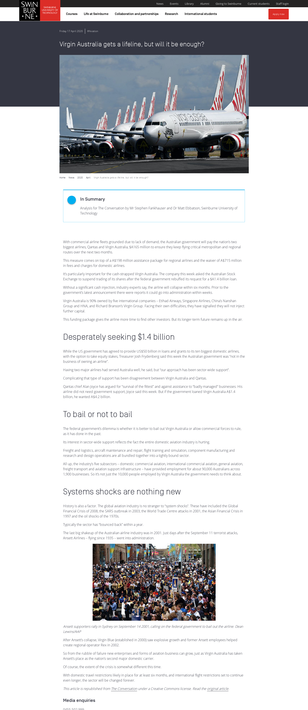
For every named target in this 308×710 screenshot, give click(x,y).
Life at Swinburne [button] (97, 15)
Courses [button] (72, 15)
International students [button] (201, 15)
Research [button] (172, 15)
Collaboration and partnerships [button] (137, 15)
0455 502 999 (73, 591)
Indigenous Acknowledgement (120, 683)
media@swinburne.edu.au (83, 596)
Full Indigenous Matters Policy (258, 687)
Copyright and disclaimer (52, 705)
